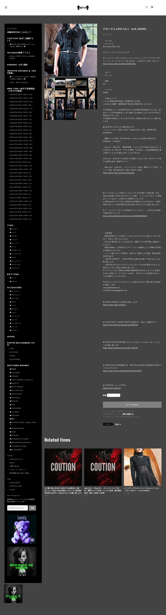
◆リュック (14, 327)
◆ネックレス (14, 291)
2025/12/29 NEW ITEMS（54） (22, 102)
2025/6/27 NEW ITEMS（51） (21, 123)
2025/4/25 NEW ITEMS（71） (21, 130)
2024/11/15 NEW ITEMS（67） (21, 144)
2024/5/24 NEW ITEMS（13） (21, 169)
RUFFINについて (16, 459)
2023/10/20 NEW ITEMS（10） (21, 215)
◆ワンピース (14, 268)
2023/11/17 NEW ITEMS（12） (21, 208)
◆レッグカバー (15, 323)
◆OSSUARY (14, 415)
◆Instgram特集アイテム (18, 53)
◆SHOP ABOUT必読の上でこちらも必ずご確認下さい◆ (22, 45)
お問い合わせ (14, 466)
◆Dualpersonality (17, 428)
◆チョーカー (14, 298)
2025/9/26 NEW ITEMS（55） (21, 112)
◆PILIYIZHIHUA (16, 390)
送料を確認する (128, 414)
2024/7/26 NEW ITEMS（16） (21, 158)
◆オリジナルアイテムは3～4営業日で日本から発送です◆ (23, 78)
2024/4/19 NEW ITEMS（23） (21, 176)
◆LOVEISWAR (15, 408)
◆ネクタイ (14, 309)
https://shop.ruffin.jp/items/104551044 (119, 64)
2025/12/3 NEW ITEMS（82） (21, 105)
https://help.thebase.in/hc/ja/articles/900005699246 (125, 216)
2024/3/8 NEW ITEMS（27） (21, 187)
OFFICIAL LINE (16, 486)
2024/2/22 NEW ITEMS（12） (21, 191)
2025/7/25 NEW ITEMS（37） (21, 119)
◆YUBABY (14, 376)
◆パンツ (13, 278)
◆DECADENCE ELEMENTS (20, 442)
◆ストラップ (14, 316)
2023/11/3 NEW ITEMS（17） (21, 212)
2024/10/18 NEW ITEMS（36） (22, 148)
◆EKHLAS (14, 401)
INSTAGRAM (15, 483)
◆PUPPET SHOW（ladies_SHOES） (23, 424)
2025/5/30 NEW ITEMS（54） (21, 126)
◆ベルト (13, 312)
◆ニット (13, 247)
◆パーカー (14, 229)
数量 (104, 395)
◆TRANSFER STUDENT (19, 439)
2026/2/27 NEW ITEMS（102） (22, 98)
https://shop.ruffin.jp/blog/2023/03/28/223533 (122, 371)
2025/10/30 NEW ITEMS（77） (22, 109)
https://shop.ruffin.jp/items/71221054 (119, 173)
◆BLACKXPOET (16, 450)
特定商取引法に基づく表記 (19, 473)
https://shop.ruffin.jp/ (112, 388)
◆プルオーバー (15, 250)
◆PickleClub (15, 398)
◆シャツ (13, 232)
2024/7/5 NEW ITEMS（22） (21, 162)
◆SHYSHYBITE (16, 394)
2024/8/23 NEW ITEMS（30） (21, 155)
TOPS (10, 225)
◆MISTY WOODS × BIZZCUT (21, 380)
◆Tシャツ (13, 240)
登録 (32, 508)
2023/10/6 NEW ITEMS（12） (21, 219)
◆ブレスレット (15, 295)
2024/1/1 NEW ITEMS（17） (20, 198)
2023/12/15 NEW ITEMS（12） (21, 201)
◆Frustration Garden (18, 446)
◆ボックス (14, 320)
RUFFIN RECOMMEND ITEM (21, 344)
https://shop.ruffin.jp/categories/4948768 (120, 325)
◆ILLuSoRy (14, 412)
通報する (118, 424)
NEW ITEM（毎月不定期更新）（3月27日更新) (21, 90)
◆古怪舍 (13, 369)
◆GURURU (14, 435)
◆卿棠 (12, 419)
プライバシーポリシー (18, 470)
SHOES (11, 337)
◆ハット (13, 305)
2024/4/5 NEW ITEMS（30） (21, 180)
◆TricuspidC (15, 373)
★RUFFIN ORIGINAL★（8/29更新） (21, 72)
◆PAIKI (13, 432)
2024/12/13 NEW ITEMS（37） (22, 141)
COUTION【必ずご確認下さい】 (20, 39)
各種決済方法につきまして (19, 32)
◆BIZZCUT (14, 383)
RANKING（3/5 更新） (18, 65)
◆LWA (12, 405)
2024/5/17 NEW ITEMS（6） (21, 173)
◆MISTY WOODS (16, 387)
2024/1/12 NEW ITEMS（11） (21, 194)
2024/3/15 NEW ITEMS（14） (21, 183)
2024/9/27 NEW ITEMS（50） (21, 151)
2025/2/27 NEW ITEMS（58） (21, 137)
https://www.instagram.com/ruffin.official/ (120, 348)
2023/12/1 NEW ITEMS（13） (21, 205)
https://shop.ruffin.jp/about (114, 305)
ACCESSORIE (14, 288)
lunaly (12, 489)
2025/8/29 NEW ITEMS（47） (21, 116)
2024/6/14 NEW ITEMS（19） (21, 166)
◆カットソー (14, 243)
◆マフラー (14, 330)
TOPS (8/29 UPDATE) (19, 82)
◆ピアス (13, 302)
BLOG (12, 463)
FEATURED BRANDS (18, 365)
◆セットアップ (15, 261)
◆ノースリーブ (15, 254)
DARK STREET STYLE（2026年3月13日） (22, 57)
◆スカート (14, 281)
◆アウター (14, 236)
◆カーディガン (15, 264)
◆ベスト (13, 257)
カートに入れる (132, 405)
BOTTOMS (13, 274)
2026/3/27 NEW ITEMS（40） (21, 94)
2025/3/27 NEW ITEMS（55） (21, 134)
